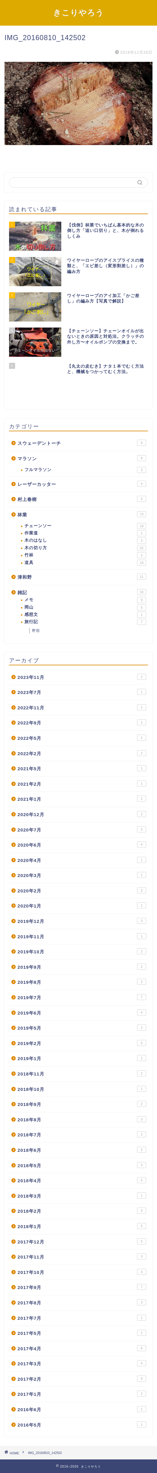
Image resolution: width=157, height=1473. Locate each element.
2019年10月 (82, 951)
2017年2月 (82, 1379)
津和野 (82, 577)
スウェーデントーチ (82, 443)
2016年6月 (82, 1409)
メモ (85, 600)
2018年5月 (82, 1165)
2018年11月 (82, 1073)
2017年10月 (82, 1272)
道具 (85, 563)
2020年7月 (82, 829)
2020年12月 (82, 814)
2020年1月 (82, 905)
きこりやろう (78, 12)
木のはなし (85, 540)
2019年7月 (82, 997)
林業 (82, 514)
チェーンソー (85, 526)
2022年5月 (82, 738)
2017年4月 (82, 1348)
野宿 (36, 631)
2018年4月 (82, 1180)
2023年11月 (82, 677)
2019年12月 (82, 921)
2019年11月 (82, 936)
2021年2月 (82, 784)
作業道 (85, 533)
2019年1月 (82, 1058)
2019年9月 (82, 967)
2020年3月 (82, 875)
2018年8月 (82, 1119)
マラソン (82, 458)
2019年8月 (82, 982)
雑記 (82, 592)
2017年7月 (82, 1318)
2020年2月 (82, 890)
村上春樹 (82, 499)
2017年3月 (82, 1363)
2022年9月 (82, 722)
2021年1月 (82, 799)
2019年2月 (82, 1043)
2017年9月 (82, 1287)
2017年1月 (82, 1394)
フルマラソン (85, 470)
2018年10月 (82, 1089)
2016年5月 (82, 1424)
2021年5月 (82, 768)
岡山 (85, 607)
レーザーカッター (82, 484)
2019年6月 (82, 1012)
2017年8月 (82, 1302)
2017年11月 (82, 1256)
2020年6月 (82, 844)
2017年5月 (82, 1333)
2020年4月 (82, 860)
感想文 (85, 615)
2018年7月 (82, 1134)
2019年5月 (82, 1028)
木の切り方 (85, 548)
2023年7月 (82, 692)
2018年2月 (82, 1211)
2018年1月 (82, 1226)
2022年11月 (82, 707)
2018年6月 (82, 1150)
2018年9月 (82, 1104)
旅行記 (85, 622)
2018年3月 (82, 1196)
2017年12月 (82, 1241)
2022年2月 (82, 753)
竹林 (85, 555)
